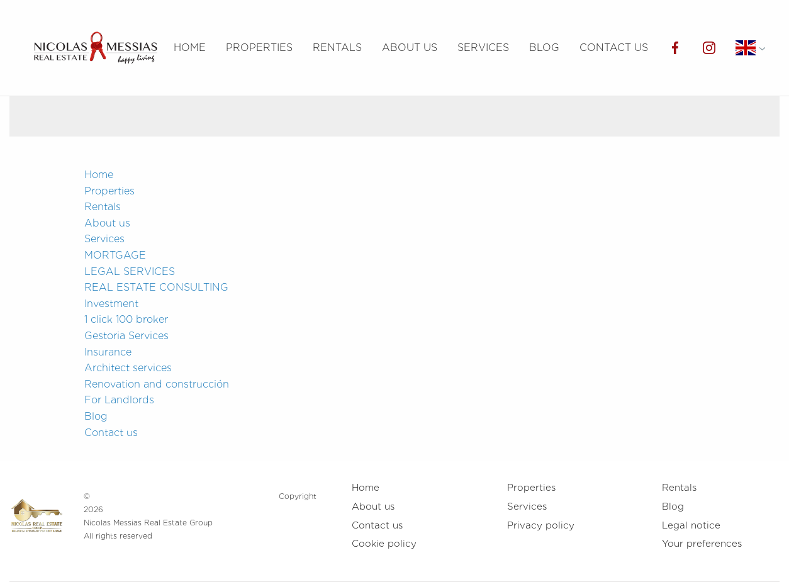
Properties (259, 47)
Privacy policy (540, 525)
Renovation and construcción (156, 384)
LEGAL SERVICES (129, 271)
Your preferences (702, 543)
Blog (544, 47)
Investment (111, 304)
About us (409, 47)
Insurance (108, 352)
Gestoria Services (126, 336)
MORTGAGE (115, 255)
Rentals (337, 47)
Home (190, 47)
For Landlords (119, 400)
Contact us (613, 47)
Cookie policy (384, 543)
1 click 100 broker (126, 319)
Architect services (128, 368)
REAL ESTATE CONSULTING (156, 287)
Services (483, 47)
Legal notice (691, 525)
